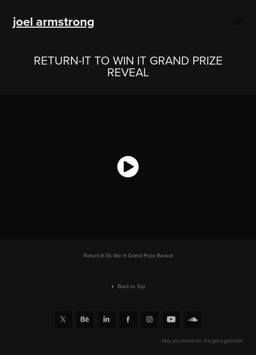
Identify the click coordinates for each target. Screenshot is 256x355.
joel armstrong (53, 21)
